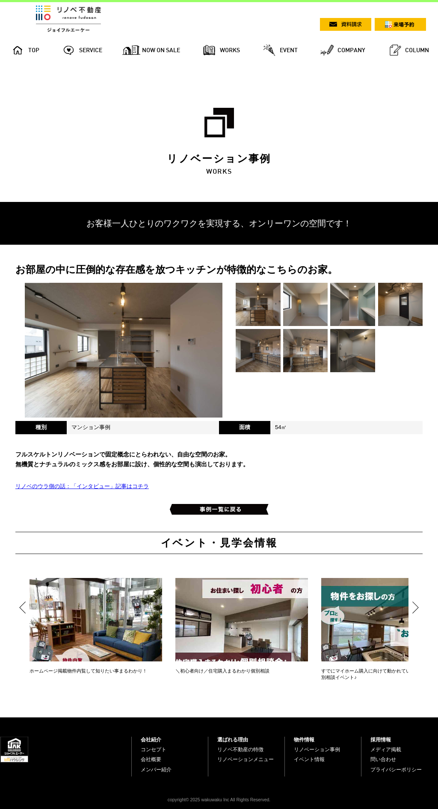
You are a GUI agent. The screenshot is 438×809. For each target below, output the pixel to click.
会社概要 (151, 759)
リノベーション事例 (317, 749)
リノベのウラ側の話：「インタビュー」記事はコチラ (82, 486)
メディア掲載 (385, 749)
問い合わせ (383, 759)
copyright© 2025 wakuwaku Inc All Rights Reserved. (219, 799)
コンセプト (153, 749)
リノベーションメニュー (245, 759)
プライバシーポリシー (396, 769)
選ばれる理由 (232, 739)
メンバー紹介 (156, 769)
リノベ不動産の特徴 (240, 749)
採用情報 (380, 739)
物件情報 (304, 739)
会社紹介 (151, 739)
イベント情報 (309, 759)
